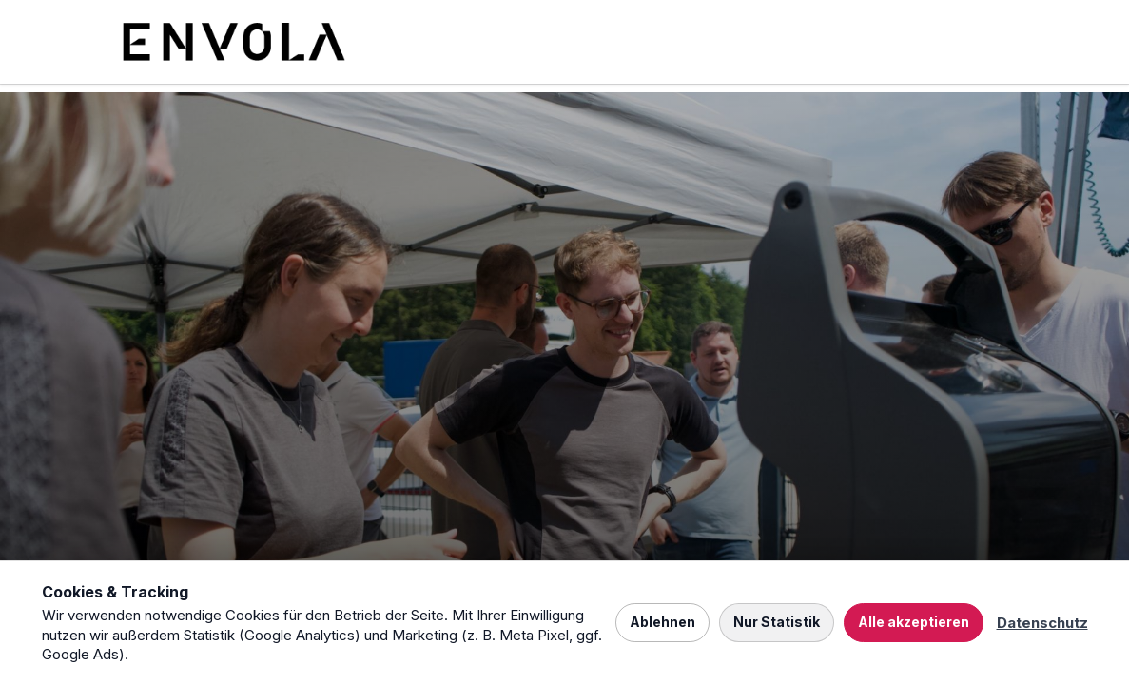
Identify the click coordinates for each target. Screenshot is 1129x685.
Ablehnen (662, 622)
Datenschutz (1042, 623)
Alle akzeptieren (913, 622)
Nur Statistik (776, 622)
